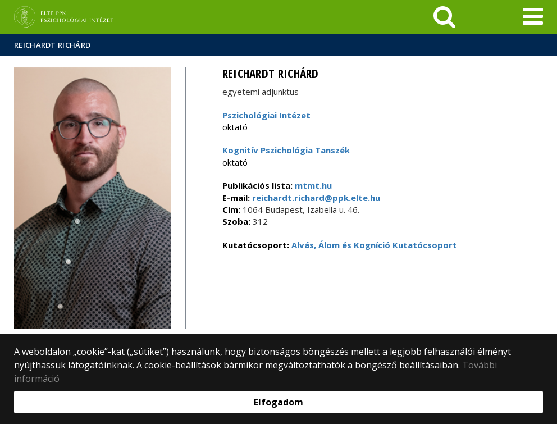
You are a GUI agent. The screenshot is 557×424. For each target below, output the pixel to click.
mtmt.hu (313, 185)
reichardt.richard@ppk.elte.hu (315, 197)
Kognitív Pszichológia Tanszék (286, 150)
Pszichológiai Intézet (266, 115)
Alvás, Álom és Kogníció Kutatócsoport (374, 244)
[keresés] (444, 17)
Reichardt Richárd (52, 45)
